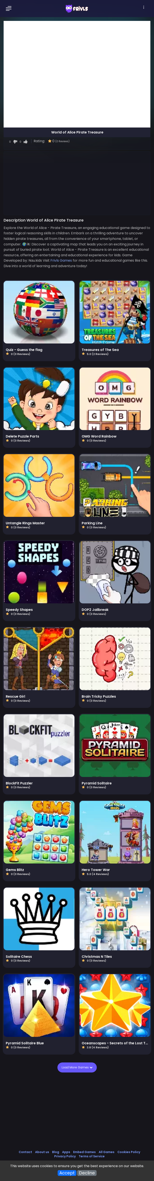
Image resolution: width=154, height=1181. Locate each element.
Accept (67, 1173)
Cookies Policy (128, 1152)
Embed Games (84, 1152)
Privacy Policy (65, 1156)
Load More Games (77, 1067)
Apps (66, 1152)
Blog (55, 1152)
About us (42, 1152)
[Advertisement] (77, 183)
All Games (106, 1152)
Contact (25, 1152)
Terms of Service (92, 1156)
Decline (87, 1173)
